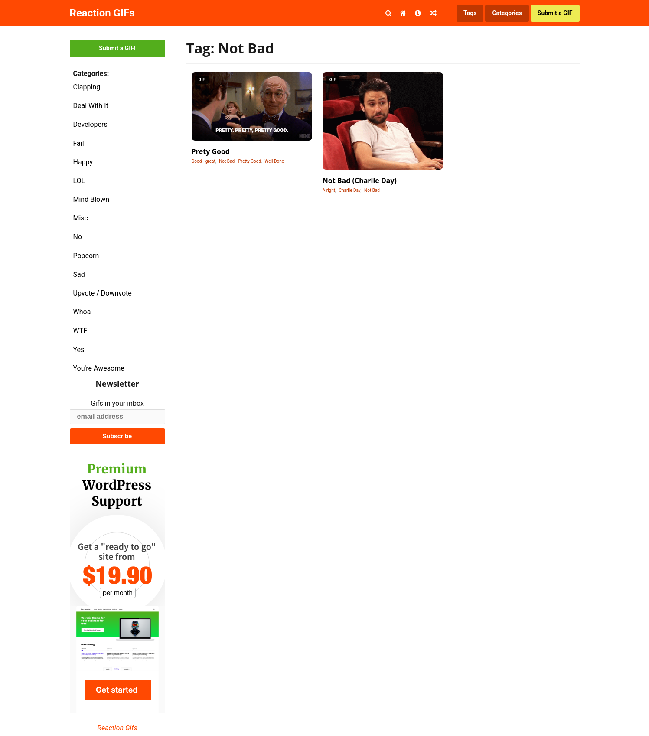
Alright (329, 190)
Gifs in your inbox (117, 403)
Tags (469, 13)
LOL (79, 181)
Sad (79, 274)
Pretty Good (249, 161)
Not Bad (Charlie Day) (360, 180)
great (210, 161)
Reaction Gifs (117, 728)
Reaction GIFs (102, 13)
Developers (90, 124)
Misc (80, 218)
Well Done (274, 161)
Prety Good (211, 151)
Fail (78, 143)
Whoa (82, 312)
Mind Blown (91, 199)
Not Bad (227, 161)
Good (197, 161)
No (77, 237)
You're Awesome (98, 368)
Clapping (87, 87)
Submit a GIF (555, 13)
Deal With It (90, 106)
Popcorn (86, 256)
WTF (80, 330)
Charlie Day (349, 190)
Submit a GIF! (117, 48)
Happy (83, 162)
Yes (79, 349)
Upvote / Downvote (102, 293)
